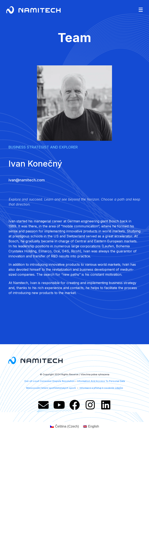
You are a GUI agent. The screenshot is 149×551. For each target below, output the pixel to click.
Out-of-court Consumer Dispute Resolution (49, 381)
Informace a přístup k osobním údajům (101, 387)
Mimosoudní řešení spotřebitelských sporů (51, 387)
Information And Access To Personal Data (101, 381)
